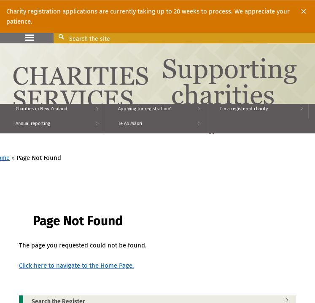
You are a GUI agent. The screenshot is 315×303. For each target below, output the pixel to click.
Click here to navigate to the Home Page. (76, 265)
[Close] (304, 11)
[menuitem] (52, 111)
